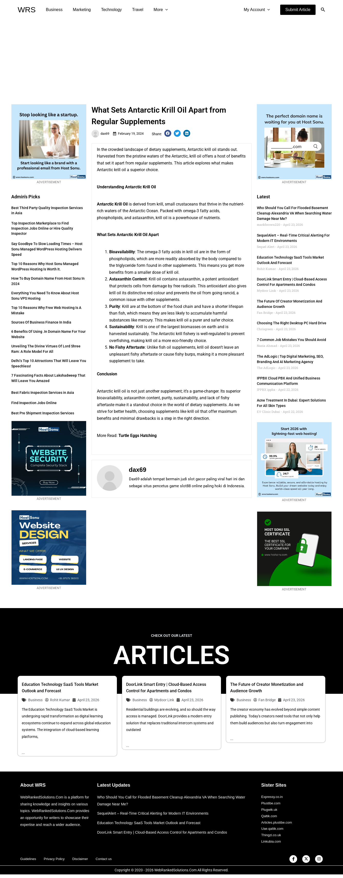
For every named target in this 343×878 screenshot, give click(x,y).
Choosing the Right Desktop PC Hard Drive (291, 323)
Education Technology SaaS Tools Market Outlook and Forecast (151, 823)
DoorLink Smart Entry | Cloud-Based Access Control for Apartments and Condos (165, 832)
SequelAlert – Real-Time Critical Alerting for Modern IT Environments (155, 813)
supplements (183, 347)
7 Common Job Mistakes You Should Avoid (291, 340)
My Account (258, 10)
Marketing (79, 9)
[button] (298, 10)
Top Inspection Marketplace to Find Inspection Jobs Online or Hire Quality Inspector (42, 228)
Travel (130, 9)
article (188, 163)
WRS (27, 9)
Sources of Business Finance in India (41, 322)
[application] (156, 10)
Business (53, 9)
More (151, 10)
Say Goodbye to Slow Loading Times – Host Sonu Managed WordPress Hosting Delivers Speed (47, 249)
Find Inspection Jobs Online (34, 403)
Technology (106, 9)
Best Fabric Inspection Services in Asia (42, 393)
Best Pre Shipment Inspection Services (42, 413)
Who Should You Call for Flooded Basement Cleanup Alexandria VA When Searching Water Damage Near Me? (294, 213)
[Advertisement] (171, 58)
